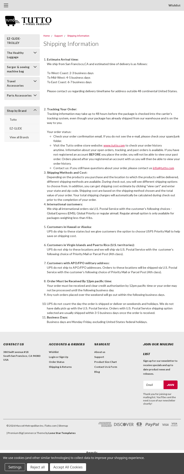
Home (46, 35)
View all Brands (19, 137)
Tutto (13, 119)
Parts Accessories (19, 95)
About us (99, 352)
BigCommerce (27, 433)
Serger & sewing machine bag (18, 69)
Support (58, 35)
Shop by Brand (16, 110)
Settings (15, 467)
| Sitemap (62, 425)
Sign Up (63, 357)
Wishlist (175, 5)
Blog (97, 371)
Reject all (37, 467)
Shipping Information (78, 35)
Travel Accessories (15, 83)
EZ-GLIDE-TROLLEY (14, 41)
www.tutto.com (114, 145)
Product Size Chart (105, 361)
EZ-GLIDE (16, 128)
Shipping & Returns (60, 366)
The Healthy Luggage (15, 55)
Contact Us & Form (105, 366)
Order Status (56, 361)
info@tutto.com (163, 168)
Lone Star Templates (62, 433)
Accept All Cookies (68, 467)
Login (52, 357)
